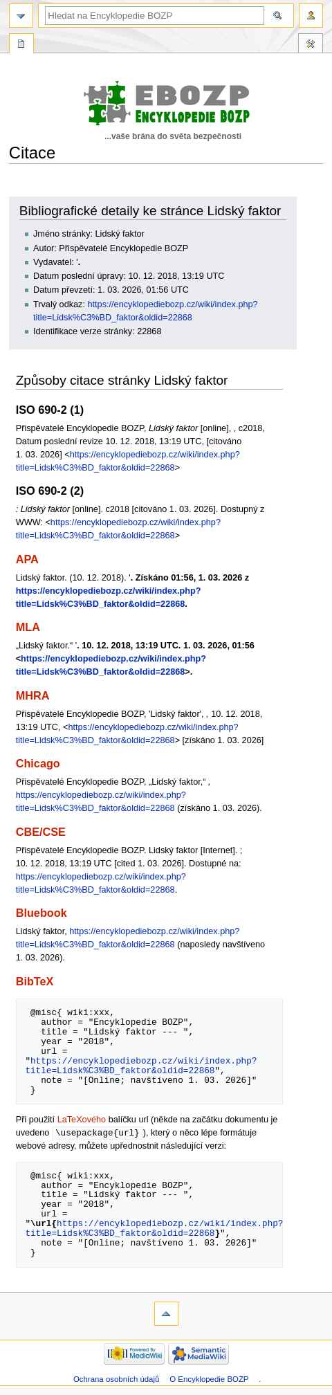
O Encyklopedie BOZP (208, 1380)
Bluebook (41, 912)
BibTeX (35, 981)
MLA (28, 627)
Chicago (38, 763)
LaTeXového (82, 1119)
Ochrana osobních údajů (116, 1380)
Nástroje (310, 45)
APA (27, 559)
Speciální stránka (21, 45)
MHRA (33, 695)
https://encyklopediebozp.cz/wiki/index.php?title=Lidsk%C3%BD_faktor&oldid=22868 (141, 1066)
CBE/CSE (41, 832)
